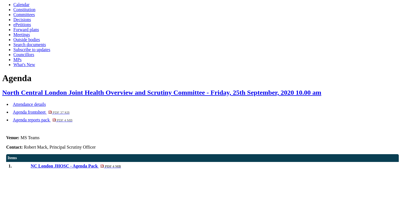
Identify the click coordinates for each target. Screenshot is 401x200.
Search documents (29, 44)
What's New (24, 64)
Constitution (24, 9)
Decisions (22, 19)
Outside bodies (26, 39)
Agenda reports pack (42, 120)
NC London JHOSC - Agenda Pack (76, 166)
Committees (24, 14)
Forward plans (26, 29)
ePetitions (22, 24)
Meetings (21, 34)
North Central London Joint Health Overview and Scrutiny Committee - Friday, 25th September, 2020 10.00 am (161, 92)
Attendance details (29, 104)
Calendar (21, 4)
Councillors (23, 54)
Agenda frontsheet (41, 112)
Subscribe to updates (31, 49)
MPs (17, 59)
